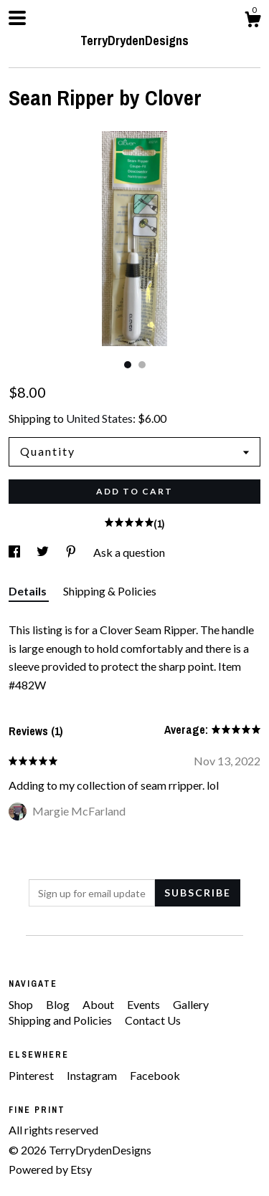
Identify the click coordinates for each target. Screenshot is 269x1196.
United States (99, 418)
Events (144, 1004)
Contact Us (153, 1020)
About (99, 1004)
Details (29, 591)
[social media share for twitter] (44, 552)
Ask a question (129, 552)
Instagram (93, 1075)
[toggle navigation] (17, 18)
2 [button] (142, 364)
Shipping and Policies (61, 1020)
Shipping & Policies (109, 591)
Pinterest (32, 1075)
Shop (22, 1004)
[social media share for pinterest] (72, 552)
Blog (59, 1004)
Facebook (155, 1075)
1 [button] (127, 364)
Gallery (191, 1004)
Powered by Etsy (50, 1169)
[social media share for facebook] (15, 552)
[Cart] (252, 21)
